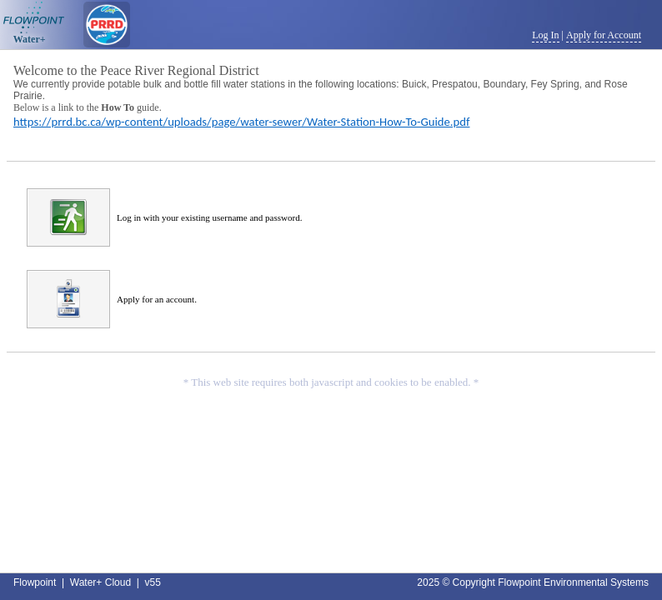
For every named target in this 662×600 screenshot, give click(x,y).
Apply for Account (603, 35)
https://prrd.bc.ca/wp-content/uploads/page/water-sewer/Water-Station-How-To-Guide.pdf (241, 121)
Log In (545, 35)
